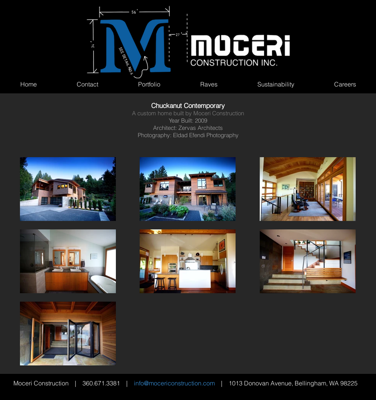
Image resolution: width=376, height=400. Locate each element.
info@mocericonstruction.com (174, 383)
